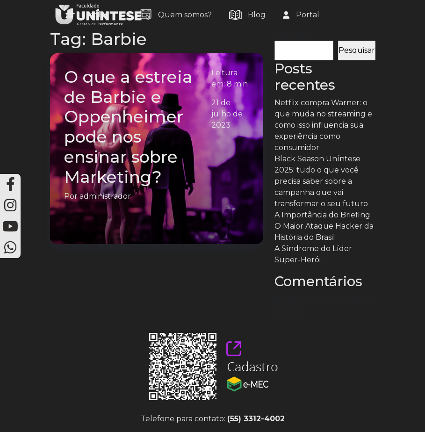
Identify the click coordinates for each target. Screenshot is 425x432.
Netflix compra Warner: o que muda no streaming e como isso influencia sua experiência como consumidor (323, 125)
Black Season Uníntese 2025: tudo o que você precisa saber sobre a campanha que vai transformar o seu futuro (321, 181)
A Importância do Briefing (322, 214)
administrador (105, 196)
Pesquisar (292, 34)
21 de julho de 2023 (227, 114)
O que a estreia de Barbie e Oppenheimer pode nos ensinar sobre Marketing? (128, 127)
